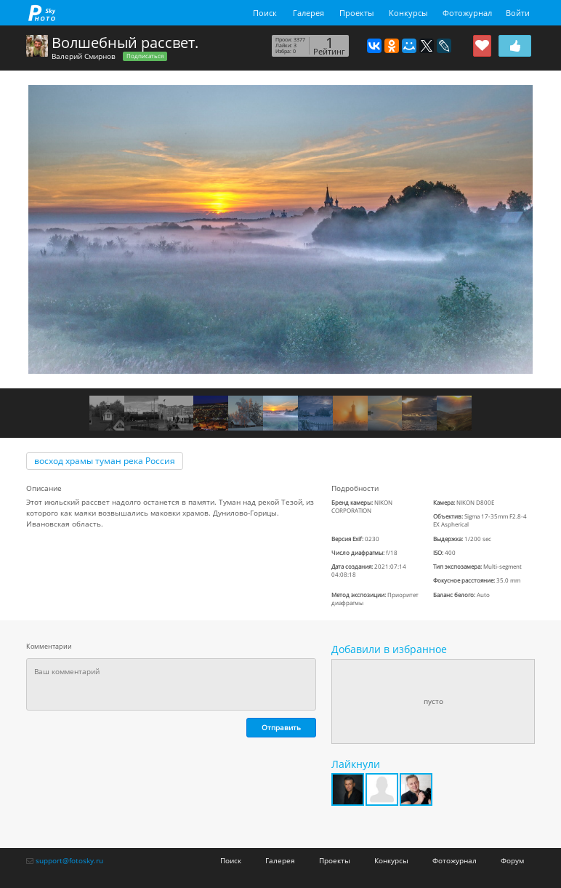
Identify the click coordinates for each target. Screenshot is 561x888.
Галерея (308, 12)
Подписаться (145, 56)
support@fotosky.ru (69, 860)
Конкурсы (408, 12)
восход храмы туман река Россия (104, 461)
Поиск (265, 12)
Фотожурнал (467, 12)
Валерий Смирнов (84, 56)
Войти (518, 12)
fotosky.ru (42, 13)
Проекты (356, 12)
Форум (512, 860)
